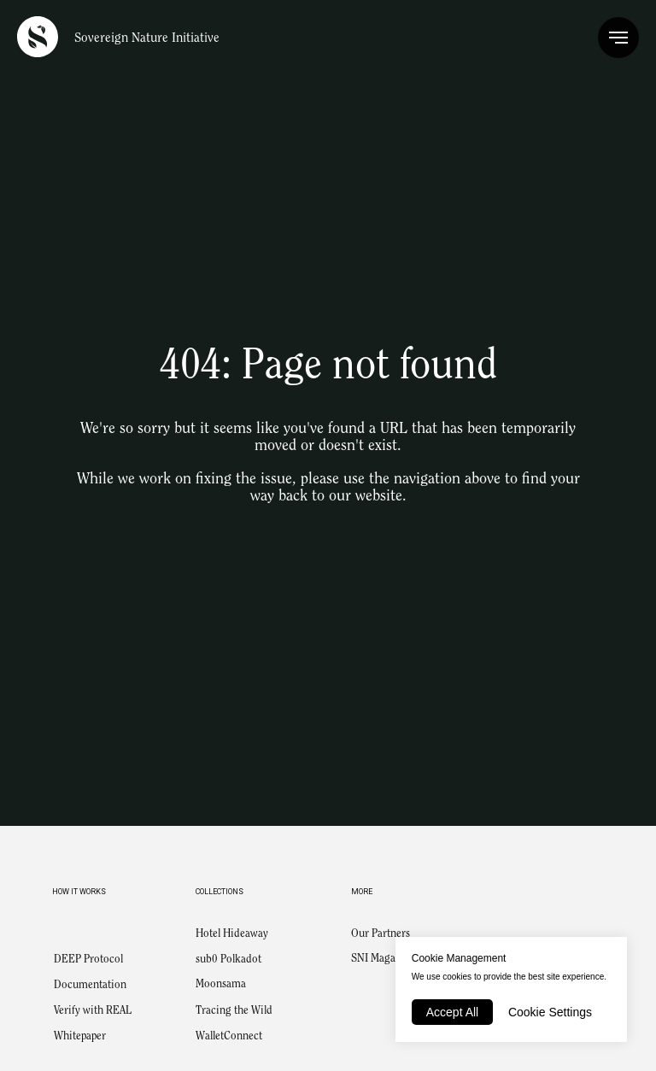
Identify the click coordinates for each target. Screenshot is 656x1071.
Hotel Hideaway (232, 933)
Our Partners (380, 933)
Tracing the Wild (234, 1010)
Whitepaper (80, 1036)
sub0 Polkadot (228, 959)
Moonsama (221, 984)
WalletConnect (229, 1036)
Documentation (90, 985)
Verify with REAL (93, 1010)
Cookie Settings (550, 1012)
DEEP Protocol (88, 959)
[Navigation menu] (618, 38)
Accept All (452, 1012)
